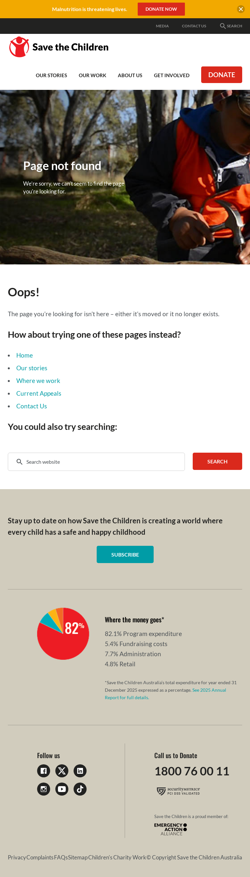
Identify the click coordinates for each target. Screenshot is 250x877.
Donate (221, 74)
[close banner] (241, 10)
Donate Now (161, 9)
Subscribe (125, 554)
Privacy (17, 857)
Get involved (171, 75)
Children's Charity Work (117, 857)
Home (24, 355)
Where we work (38, 380)
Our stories (31, 368)
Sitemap (78, 857)
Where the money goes (133, 619)
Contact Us (194, 25)
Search (230, 26)
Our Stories (51, 75)
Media (162, 25)
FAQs (61, 857)
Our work (92, 75)
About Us (130, 75)
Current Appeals (38, 393)
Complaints (39, 857)
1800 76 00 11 (191, 771)
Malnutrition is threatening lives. (89, 9)
